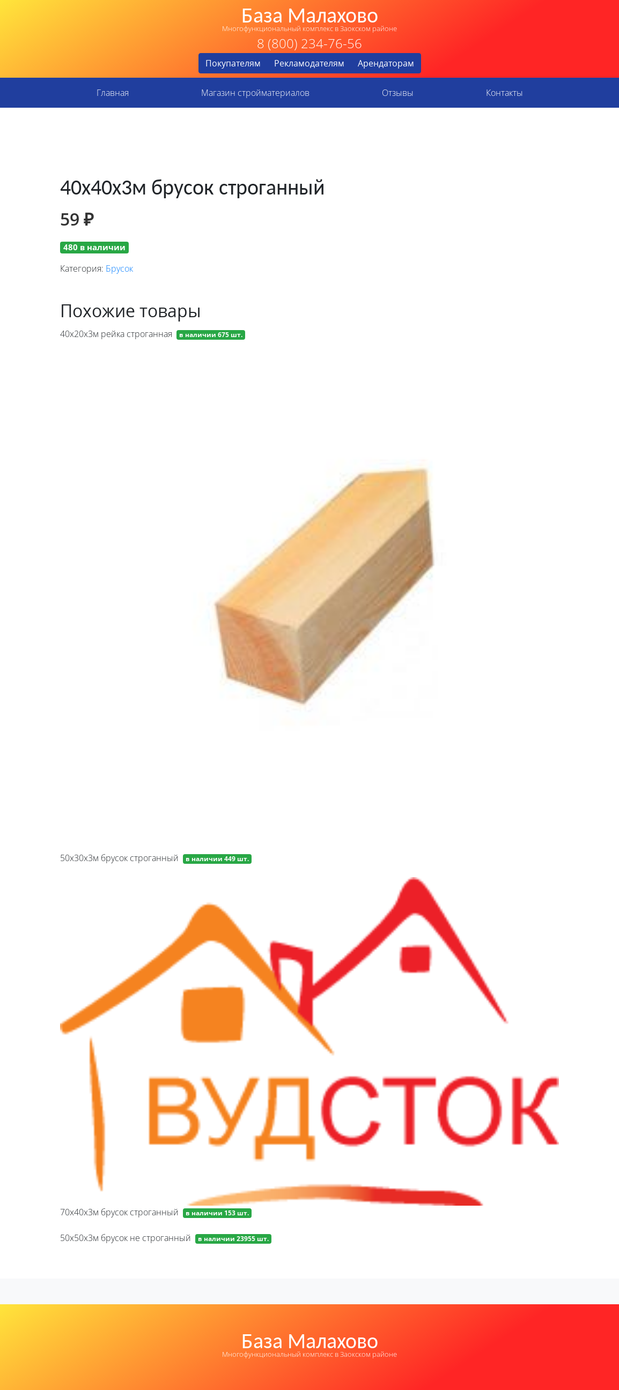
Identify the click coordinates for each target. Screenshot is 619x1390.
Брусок (119, 268)
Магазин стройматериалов (255, 93)
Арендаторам (386, 63)
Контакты (504, 93)
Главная (113, 93)
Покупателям (233, 63)
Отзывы (398, 93)
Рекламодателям (309, 63)
